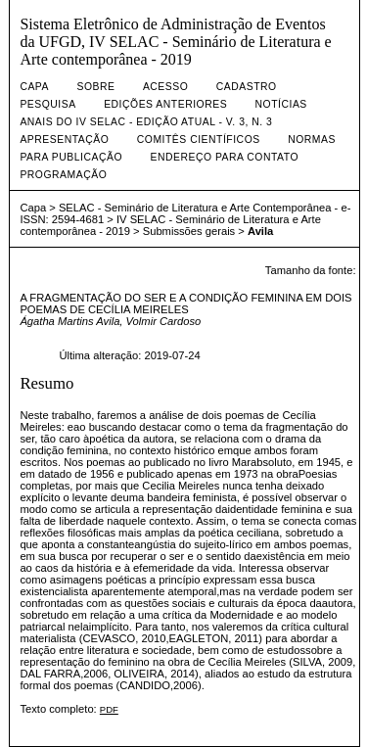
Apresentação (64, 139)
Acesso (165, 86)
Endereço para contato (224, 157)
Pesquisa (47, 104)
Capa (34, 86)
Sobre (95, 86)
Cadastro (246, 86)
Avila (260, 231)
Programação (63, 174)
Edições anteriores (165, 104)
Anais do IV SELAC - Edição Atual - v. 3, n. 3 (146, 122)
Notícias (281, 104)
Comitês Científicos (198, 139)
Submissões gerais (189, 231)
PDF (109, 709)
